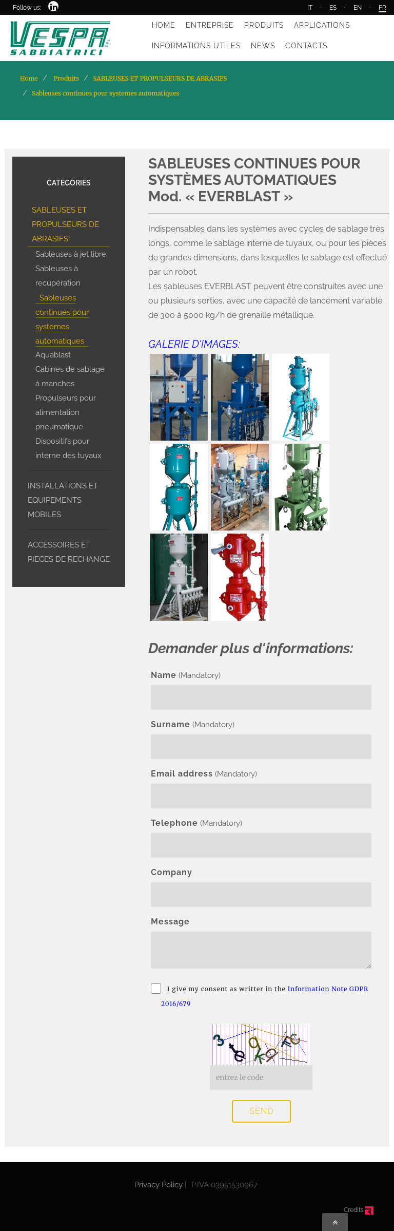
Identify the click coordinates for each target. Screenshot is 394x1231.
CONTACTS (306, 46)
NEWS (263, 46)
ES (333, 7)
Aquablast (53, 354)
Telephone (174, 823)
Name (163, 675)
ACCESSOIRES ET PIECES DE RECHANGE (69, 552)
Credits (358, 1210)
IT (309, 7)
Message (170, 921)
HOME (163, 25)
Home (29, 78)
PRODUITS (264, 25)
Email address (182, 774)
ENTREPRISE (210, 25)
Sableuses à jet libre (70, 254)
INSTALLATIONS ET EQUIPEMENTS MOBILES (63, 500)
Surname (170, 724)
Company (171, 872)
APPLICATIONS (322, 25)
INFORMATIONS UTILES (196, 46)
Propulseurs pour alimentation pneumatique (65, 412)
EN (357, 7)
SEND (261, 1111)
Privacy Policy (158, 1184)
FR (382, 7)
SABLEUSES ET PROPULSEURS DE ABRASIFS (65, 224)
